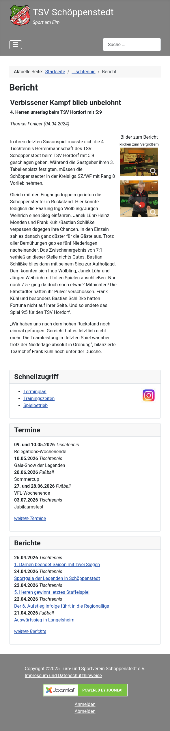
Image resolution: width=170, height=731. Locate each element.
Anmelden (85, 704)
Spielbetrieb (35, 405)
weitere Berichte (30, 631)
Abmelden (84, 711)
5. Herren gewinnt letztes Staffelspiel (51, 592)
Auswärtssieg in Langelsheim (44, 620)
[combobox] (132, 44)
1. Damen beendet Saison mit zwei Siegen (57, 564)
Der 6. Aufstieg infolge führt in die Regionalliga (61, 606)
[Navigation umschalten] (15, 44)
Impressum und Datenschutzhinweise (63, 675)
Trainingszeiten (39, 398)
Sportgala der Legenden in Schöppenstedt (57, 578)
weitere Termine (30, 518)
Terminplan (34, 391)
